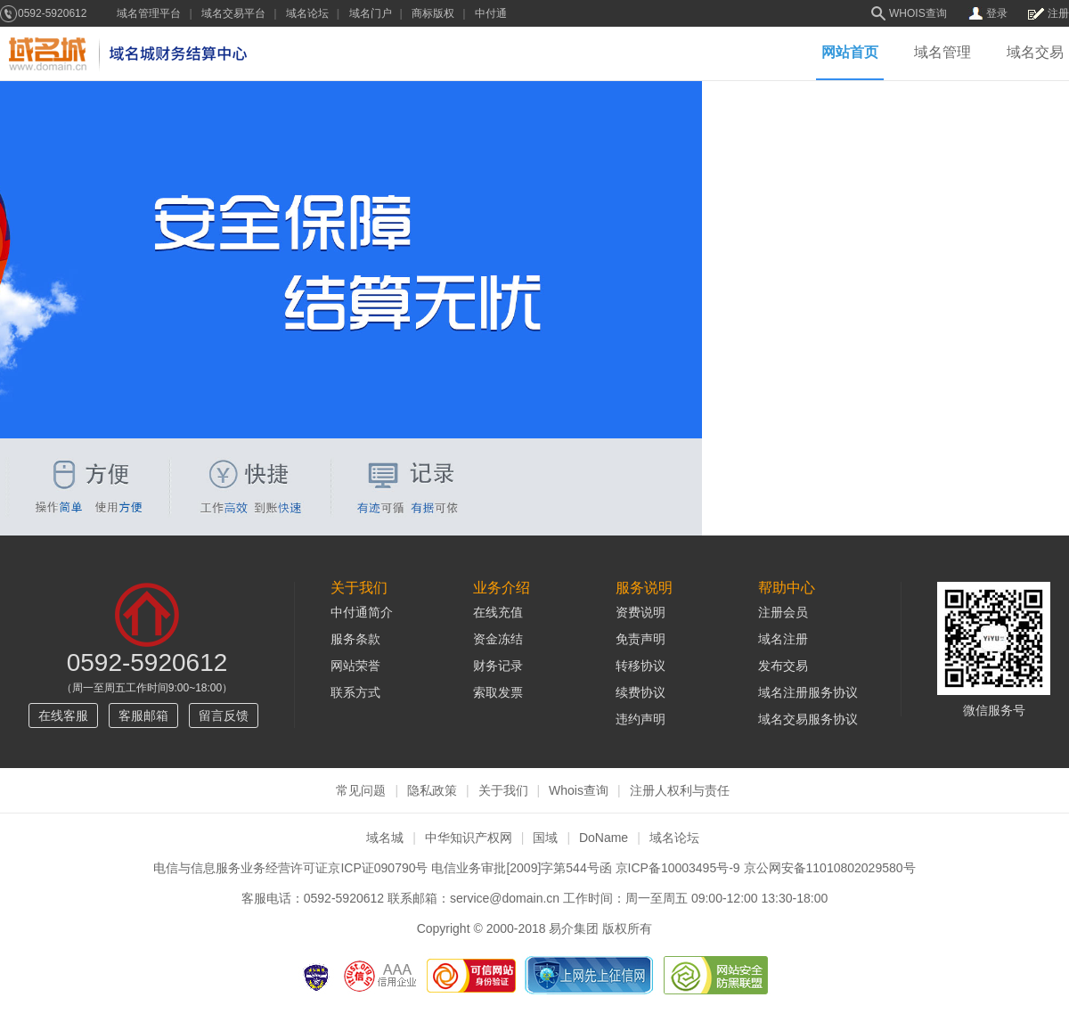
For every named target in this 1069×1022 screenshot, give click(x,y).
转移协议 (640, 665)
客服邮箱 (143, 715)
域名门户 (370, 13)
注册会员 (783, 612)
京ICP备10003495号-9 (678, 868)
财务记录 (498, 665)
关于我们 (503, 790)
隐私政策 (432, 790)
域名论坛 (307, 13)
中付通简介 (361, 612)
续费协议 (640, 692)
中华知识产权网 (468, 837)
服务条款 (355, 639)
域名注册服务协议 (808, 692)
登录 (997, 13)
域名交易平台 (233, 13)
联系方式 (355, 692)
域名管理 (942, 53)
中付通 (491, 13)
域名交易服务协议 (808, 719)
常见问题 (361, 790)
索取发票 (498, 692)
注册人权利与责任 (680, 790)
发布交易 (783, 665)
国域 (545, 837)
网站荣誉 (355, 665)
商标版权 (433, 13)
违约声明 (640, 719)
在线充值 (498, 612)
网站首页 (849, 53)
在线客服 (63, 715)
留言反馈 (224, 715)
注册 (1058, 13)
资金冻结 (498, 639)
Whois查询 (578, 790)
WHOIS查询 (918, 13)
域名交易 (1035, 53)
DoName (603, 837)
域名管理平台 (149, 13)
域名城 (385, 837)
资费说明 (640, 612)
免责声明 (640, 639)
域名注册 (783, 639)
